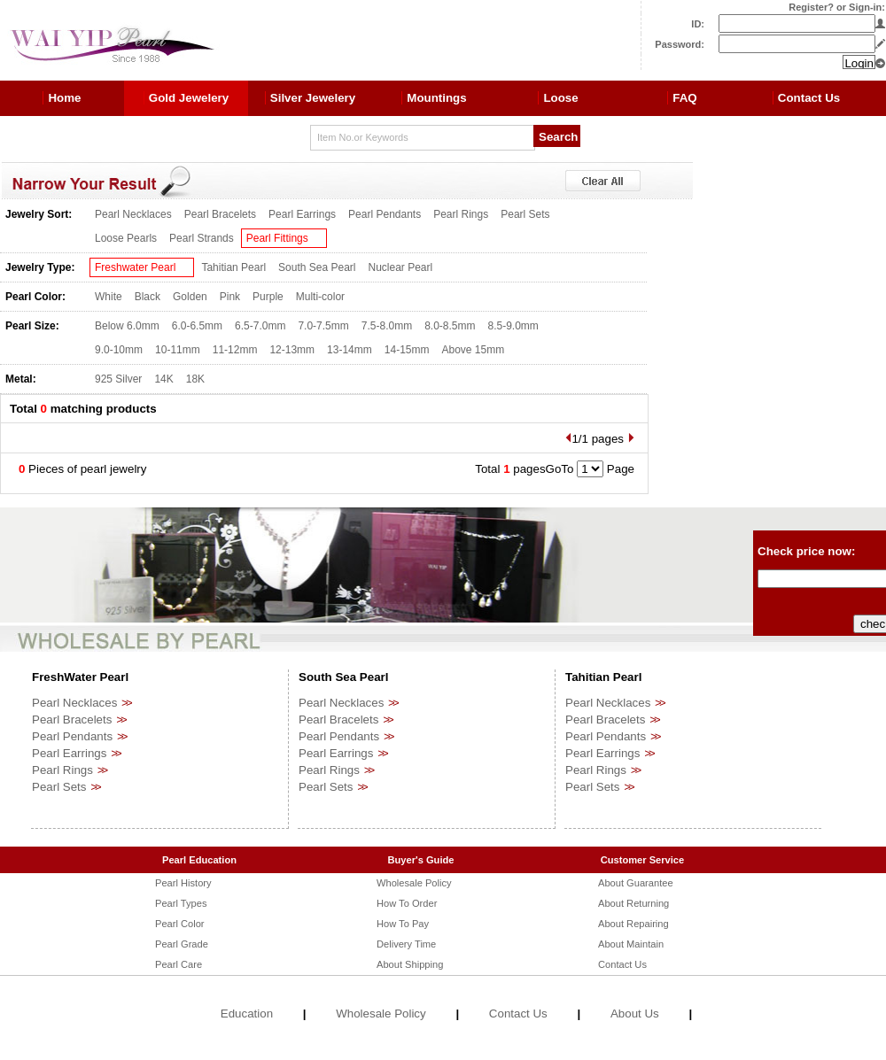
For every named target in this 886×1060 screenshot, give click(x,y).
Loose (560, 97)
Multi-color (320, 296)
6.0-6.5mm (197, 326)
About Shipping (410, 964)
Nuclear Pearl (401, 267)
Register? (811, 7)
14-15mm (407, 350)
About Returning (633, 903)
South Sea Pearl (316, 267)
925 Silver (118, 379)
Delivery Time (406, 944)
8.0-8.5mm (449, 326)
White (108, 296)
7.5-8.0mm (386, 326)
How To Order (407, 903)
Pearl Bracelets (220, 214)
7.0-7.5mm (323, 326)
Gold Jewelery (189, 97)
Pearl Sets (525, 214)
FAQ (684, 97)
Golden (190, 296)
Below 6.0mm (127, 326)
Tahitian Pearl (233, 267)
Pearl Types (180, 903)
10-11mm (177, 350)
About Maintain (631, 944)
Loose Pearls (126, 238)
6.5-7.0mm (260, 326)
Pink (230, 296)
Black (147, 296)
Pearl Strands (201, 238)
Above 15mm (472, 350)
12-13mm (292, 350)
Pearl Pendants (384, 214)
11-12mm (235, 350)
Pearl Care (178, 964)
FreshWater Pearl (80, 677)
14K (163, 379)
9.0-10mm (119, 350)
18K (195, 379)
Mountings (436, 97)
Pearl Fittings (277, 238)
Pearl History (183, 883)
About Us (634, 1013)
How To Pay (403, 923)
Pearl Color (180, 923)
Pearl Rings (460, 214)
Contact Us (809, 97)
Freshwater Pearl (135, 267)
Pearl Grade (181, 944)
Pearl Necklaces (133, 214)
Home (64, 97)
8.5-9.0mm (513, 326)
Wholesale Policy (414, 883)
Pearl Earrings (302, 214)
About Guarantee (635, 883)
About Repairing (633, 923)
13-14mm (349, 350)
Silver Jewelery (312, 97)
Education (247, 1013)
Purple (268, 296)
